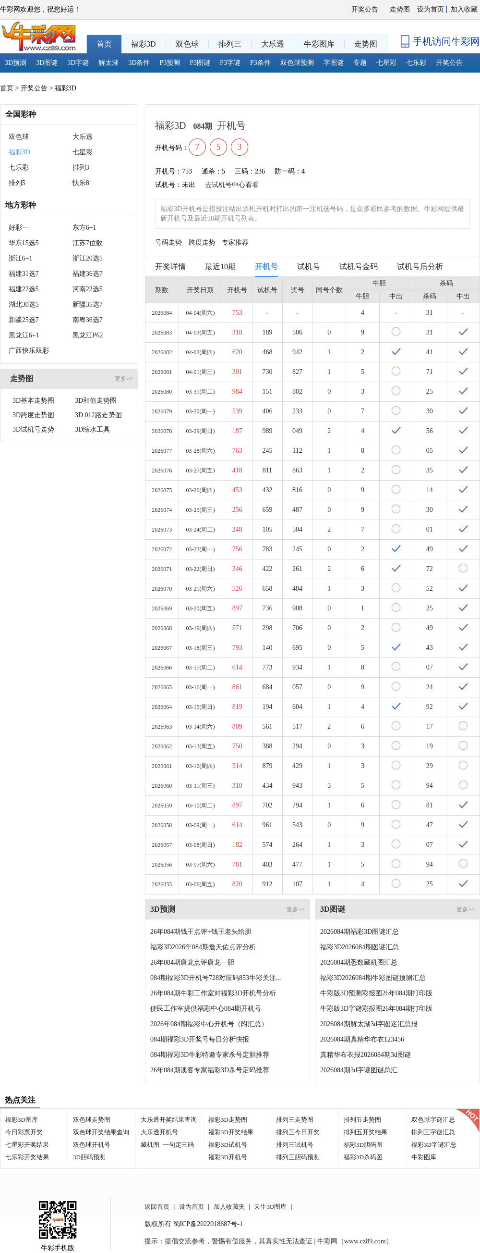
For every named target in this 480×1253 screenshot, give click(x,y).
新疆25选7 (24, 319)
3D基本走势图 (33, 400)
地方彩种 (20, 205)
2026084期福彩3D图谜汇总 (359, 931)
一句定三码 (178, 1144)
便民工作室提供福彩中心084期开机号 (205, 1008)
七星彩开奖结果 (27, 1144)
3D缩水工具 (92, 429)
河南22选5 (87, 289)
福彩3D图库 (21, 1119)
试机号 (308, 266)
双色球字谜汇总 (433, 1119)
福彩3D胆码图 (363, 1144)
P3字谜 (230, 62)
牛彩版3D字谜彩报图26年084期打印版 (376, 1008)
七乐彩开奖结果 (27, 1157)
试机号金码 (358, 266)
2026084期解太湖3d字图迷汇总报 (369, 1024)
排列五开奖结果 (365, 1132)
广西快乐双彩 (29, 350)
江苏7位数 (87, 243)
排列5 (17, 182)
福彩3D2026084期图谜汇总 (359, 947)
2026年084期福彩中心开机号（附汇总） (209, 1024)
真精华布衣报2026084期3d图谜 (365, 1054)
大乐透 (82, 136)
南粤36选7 (87, 319)
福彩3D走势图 (227, 1119)
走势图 (400, 9)
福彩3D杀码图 (363, 1157)
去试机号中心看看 (232, 184)
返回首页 (156, 1206)
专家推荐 (235, 242)
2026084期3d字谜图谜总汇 (358, 1070)
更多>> (124, 378)
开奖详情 (170, 266)
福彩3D (19, 152)
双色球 (19, 136)
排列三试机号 (294, 1144)
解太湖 (108, 62)
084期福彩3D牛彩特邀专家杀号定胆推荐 (209, 1054)
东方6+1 (84, 227)
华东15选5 (24, 243)
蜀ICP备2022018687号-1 (208, 1224)
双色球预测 (297, 62)
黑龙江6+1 (24, 335)
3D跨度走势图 (33, 415)
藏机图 (150, 1144)
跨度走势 (202, 242)
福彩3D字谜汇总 (433, 1144)
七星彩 (386, 62)
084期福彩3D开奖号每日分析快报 (199, 1039)
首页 (6, 88)
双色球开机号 (91, 1144)
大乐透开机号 (159, 1132)
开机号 (266, 266)
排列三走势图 (294, 1119)
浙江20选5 (87, 258)
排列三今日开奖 (298, 1132)
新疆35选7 (87, 304)
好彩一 (19, 227)
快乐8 (80, 182)
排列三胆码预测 (298, 1157)
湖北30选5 (24, 304)
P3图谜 (200, 62)
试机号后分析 (420, 266)
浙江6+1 (21, 258)
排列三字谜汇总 (433, 1132)
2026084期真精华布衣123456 (362, 1039)
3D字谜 (78, 62)
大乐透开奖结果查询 (169, 1119)
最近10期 (220, 266)
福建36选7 (87, 273)
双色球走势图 (91, 1119)
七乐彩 (416, 62)
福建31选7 (24, 273)
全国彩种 (20, 114)
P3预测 (170, 62)
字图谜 (334, 62)
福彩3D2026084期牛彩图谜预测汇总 (373, 977)
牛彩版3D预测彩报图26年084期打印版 (376, 993)
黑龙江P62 (87, 335)
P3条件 (260, 62)
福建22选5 (24, 289)
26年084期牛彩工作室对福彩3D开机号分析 (213, 993)
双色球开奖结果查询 (101, 1132)
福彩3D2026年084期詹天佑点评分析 (203, 947)
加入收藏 (464, 9)
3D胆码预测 (89, 1157)
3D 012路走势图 (98, 415)
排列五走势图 (362, 1119)
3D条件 (139, 62)
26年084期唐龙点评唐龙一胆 (192, 962)
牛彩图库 (423, 1157)
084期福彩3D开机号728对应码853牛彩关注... (215, 977)
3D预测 (15, 62)
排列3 (80, 167)
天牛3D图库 (270, 1206)
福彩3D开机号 (227, 1157)
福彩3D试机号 (227, 1144)
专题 (360, 62)
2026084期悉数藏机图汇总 (358, 962)
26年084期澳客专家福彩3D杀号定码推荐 (209, 1070)
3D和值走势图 (96, 400)
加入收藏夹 (229, 1206)
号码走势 (168, 242)
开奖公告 (364, 9)
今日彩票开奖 (24, 1132)
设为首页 (430, 9)
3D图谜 (47, 62)
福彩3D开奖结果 (230, 1132)
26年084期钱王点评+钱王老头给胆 (201, 931)
